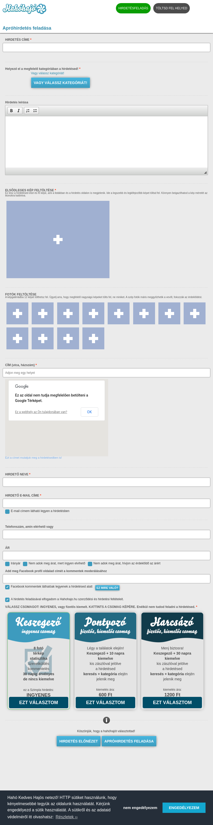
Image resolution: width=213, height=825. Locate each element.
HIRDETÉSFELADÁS (133, 8)
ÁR (7, 548)
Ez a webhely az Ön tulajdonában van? (41, 412)
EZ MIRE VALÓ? (107, 587)
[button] (11, 110)
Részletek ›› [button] (67, 817)
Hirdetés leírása (16, 102)
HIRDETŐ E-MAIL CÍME (22, 495)
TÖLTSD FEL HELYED (171, 8)
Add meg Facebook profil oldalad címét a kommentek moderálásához (56, 571)
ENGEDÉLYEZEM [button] (184, 808)
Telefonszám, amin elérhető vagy (29, 527)
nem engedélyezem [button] (140, 808)
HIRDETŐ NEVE (16, 474)
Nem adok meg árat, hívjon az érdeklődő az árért (124, 564)
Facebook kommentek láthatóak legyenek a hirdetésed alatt (48, 587)
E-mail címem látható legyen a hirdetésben (37, 511)
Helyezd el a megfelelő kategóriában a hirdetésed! (42, 69)
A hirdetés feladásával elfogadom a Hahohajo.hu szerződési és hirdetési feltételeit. (64, 600)
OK (89, 412)
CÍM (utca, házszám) (20, 365)
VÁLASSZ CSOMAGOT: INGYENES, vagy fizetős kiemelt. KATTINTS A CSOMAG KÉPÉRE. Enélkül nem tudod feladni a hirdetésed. (101, 607)
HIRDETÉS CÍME (17, 40)
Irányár (12, 564)
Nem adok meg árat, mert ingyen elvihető (54, 564)
